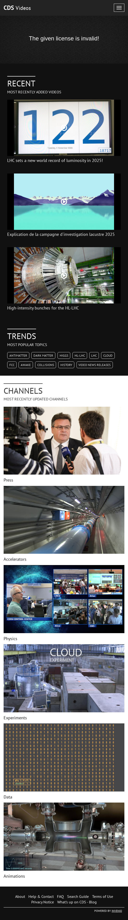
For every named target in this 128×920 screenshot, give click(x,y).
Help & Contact (41, 896)
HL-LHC (80, 356)
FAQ (60, 896)
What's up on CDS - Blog (77, 902)
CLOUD (108, 356)
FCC (11, 365)
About (20, 896)
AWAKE (26, 365)
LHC (94, 356)
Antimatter (18, 356)
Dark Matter (43, 356)
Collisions (45, 365)
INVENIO (117, 911)
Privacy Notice (42, 902)
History (66, 365)
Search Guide (78, 896)
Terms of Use (102, 896)
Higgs (64, 356)
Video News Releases (94, 365)
